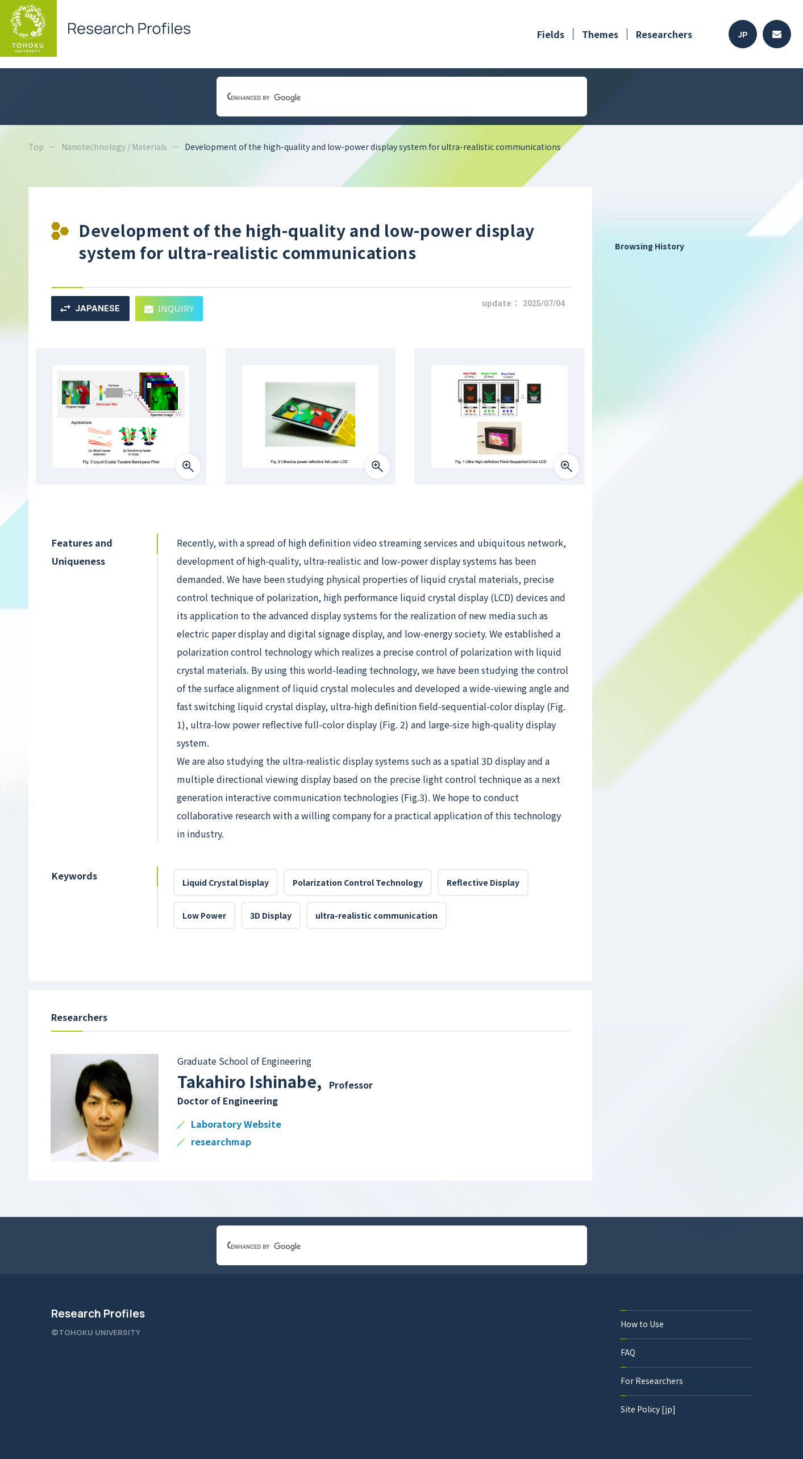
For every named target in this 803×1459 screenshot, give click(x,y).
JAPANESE (90, 308)
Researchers (664, 34)
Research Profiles (98, 1313)
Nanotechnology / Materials (114, 146)
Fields (550, 34)
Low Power (204, 915)
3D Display (271, 915)
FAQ (628, 1352)
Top (36, 146)
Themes (600, 34)
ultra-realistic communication (376, 915)
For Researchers (652, 1380)
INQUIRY (169, 308)
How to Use (642, 1323)
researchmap (221, 1142)
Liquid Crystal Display (225, 882)
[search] (388, 98)
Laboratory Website (236, 1124)
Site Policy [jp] (648, 1409)
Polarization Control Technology (358, 882)
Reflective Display (483, 882)
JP (743, 34)
